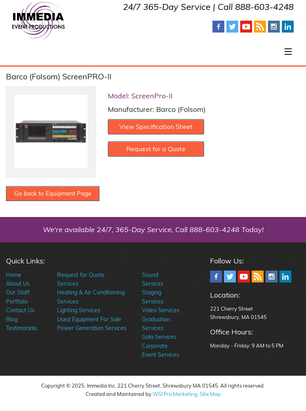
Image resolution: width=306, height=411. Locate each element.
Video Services (161, 310)
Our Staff (18, 292)
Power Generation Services (91, 328)
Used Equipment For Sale (89, 319)
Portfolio (17, 301)
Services (67, 283)
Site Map (210, 394)
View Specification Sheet (156, 127)
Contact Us (20, 310)
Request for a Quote (156, 149)
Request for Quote (81, 274)
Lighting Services (78, 310)
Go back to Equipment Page (52, 193)
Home (13, 274)
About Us (18, 283)
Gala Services (159, 336)
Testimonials (21, 328)
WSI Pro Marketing (175, 394)
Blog (11, 319)
